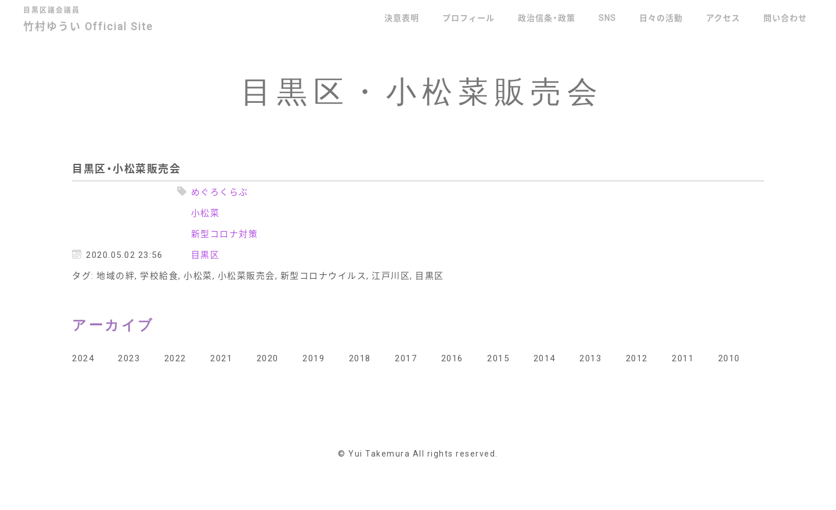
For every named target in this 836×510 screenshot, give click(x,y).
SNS (607, 17)
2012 (637, 357)
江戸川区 (391, 275)
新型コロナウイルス (323, 275)
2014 (545, 357)
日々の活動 (661, 17)
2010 (729, 357)
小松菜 (205, 212)
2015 (498, 357)
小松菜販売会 (246, 275)
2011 (683, 357)
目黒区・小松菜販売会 (126, 168)
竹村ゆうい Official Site (97, 21)
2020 (268, 357)
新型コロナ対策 (224, 233)
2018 (360, 357)
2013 (590, 357)
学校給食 (159, 275)
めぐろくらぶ (219, 191)
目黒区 (205, 254)
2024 (83, 357)
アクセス (723, 17)
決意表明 (401, 17)
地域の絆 (115, 275)
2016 (452, 357)
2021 (221, 357)
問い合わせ (785, 17)
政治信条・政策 (546, 17)
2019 (313, 357)
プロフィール (468, 17)
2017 (406, 357)
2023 (129, 357)
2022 (175, 357)
